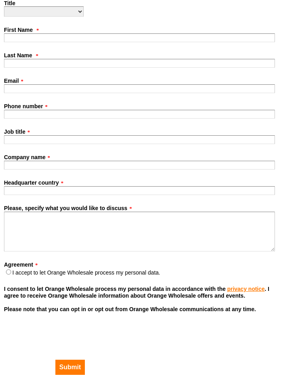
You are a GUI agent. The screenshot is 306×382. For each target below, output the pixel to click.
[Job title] (139, 139)
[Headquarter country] (139, 190)
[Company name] (139, 165)
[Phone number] (139, 114)
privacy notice (246, 289)
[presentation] (44, 330)
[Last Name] (139, 63)
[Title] (44, 11)
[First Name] (139, 37)
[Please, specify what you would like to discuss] (139, 231)
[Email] (139, 88)
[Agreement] (8, 272)
